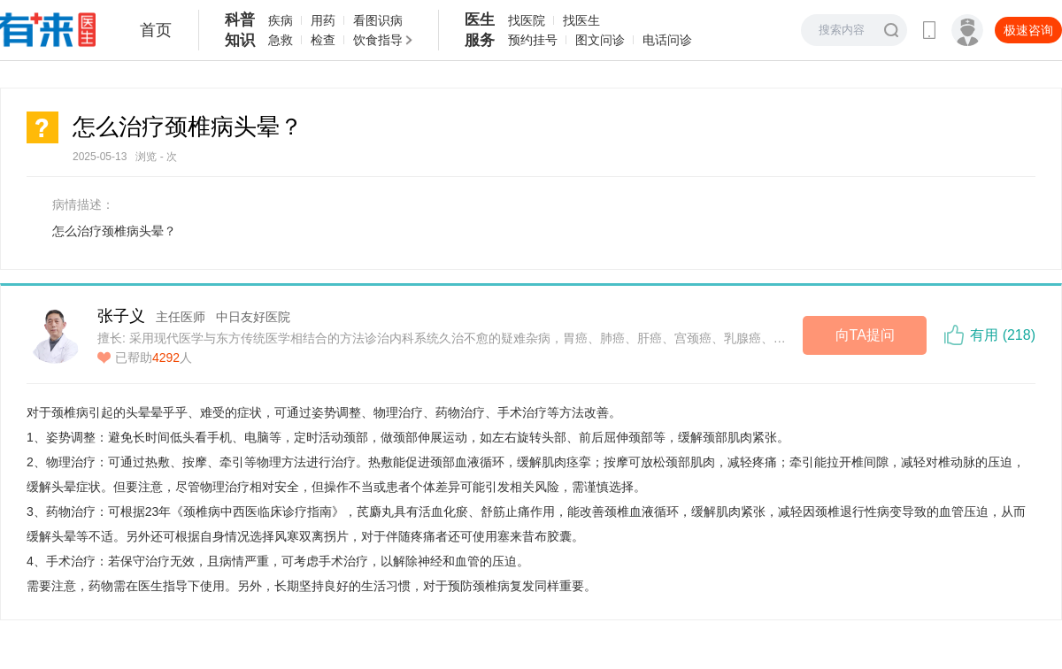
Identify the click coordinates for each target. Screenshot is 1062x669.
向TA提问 (865, 334)
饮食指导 (378, 40)
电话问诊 (667, 40)
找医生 (581, 20)
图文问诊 (600, 40)
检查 (323, 40)
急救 (280, 40)
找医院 (526, 20)
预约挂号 (533, 40)
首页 (156, 30)
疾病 (280, 20)
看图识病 (378, 20)
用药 (323, 20)
